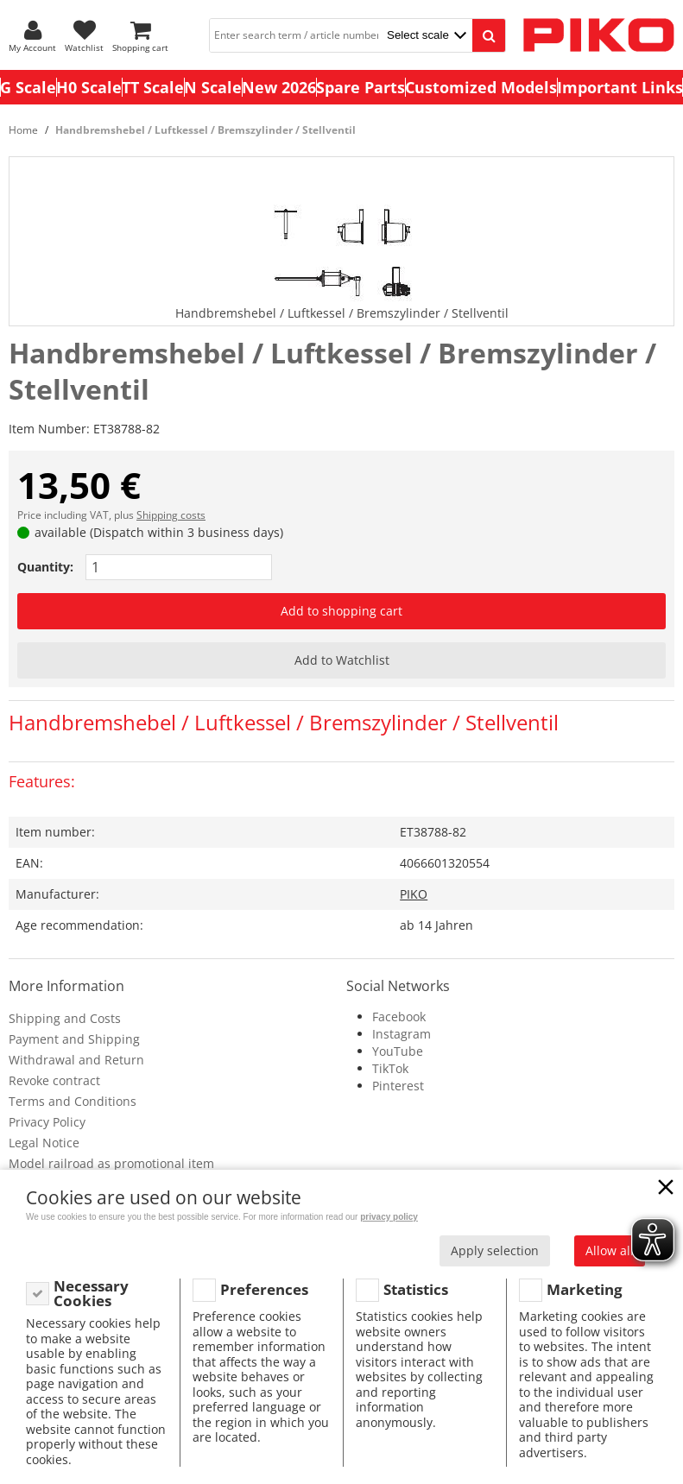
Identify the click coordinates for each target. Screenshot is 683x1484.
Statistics (415, 1289)
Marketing (585, 1289)
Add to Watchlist (341, 660)
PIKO (413, 894)
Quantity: (45, 567)
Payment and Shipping (74, 1039)
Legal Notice (44, 1142)
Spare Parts (360, 87)
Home (23, 130)
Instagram (401, 1034)
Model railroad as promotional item (111, 1163)
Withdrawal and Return (76, 1059)
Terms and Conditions (72, 1101)
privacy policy (389, 1217)
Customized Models (481, 87)
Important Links (620, 87)
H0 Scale (89, 87)
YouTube (397, 1051)
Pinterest (398, 1085)
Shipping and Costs (65, 1018)
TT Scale (153, 87)
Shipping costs (171, 515)
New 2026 (279, 87)
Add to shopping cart (341, 611)
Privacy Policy (47, 1122)
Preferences (264, 1289)
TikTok (390, 1068)
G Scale (28, 87)
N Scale (213, 87)
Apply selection (495, 1250)
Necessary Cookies (91, 1294)
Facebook (399, 1016)
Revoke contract (54, 1080)
